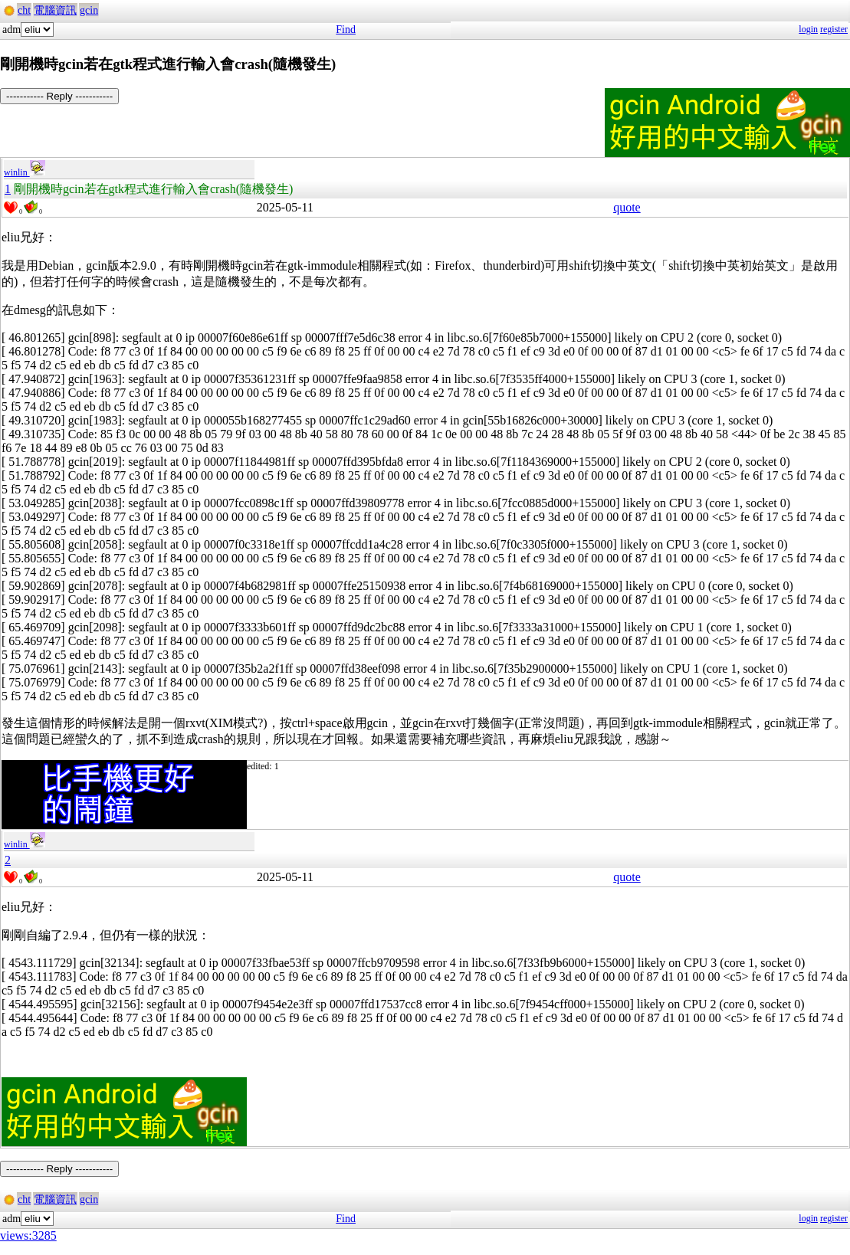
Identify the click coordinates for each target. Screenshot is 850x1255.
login (808, 29)
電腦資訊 (55, 10)
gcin (89, 10)
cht (24, 10)
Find (346, 29)
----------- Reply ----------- (59, 96)
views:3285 (28, 1235)
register (834, 29)
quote (627, 207)
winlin (24, 172)
